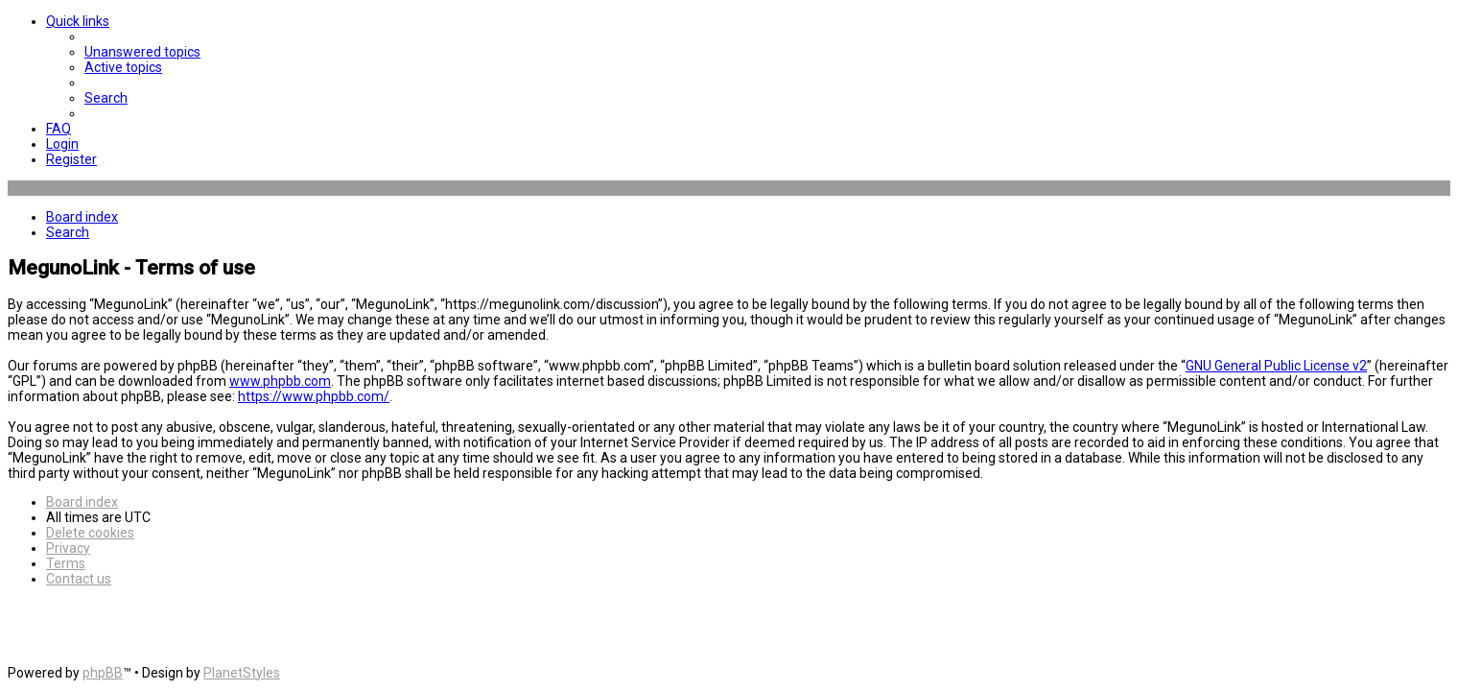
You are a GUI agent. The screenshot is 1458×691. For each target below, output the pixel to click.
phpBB (102, 672)
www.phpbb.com (280, 381)
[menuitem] (142, 52)
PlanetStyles (241, 672)
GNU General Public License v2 (1276, 365)
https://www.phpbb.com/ (313, 396)
